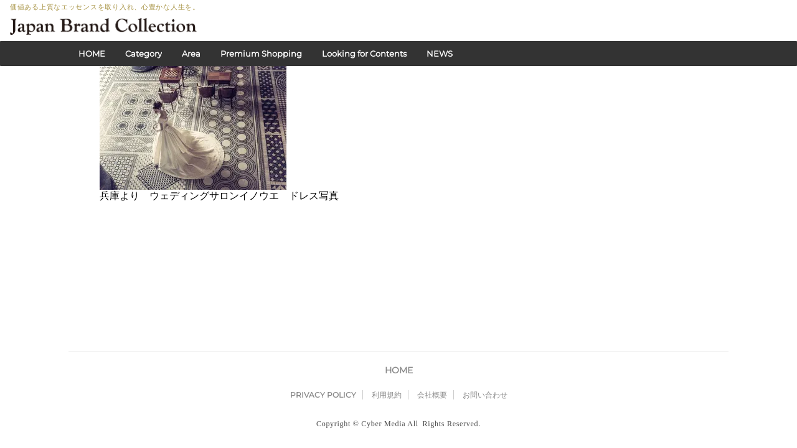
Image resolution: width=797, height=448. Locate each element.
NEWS (440, 53)
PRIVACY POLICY (323, 296)
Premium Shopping (261, 53)
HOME (91, 53)
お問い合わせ (485, 296)
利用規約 (387, 296)
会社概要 (432, 296)
